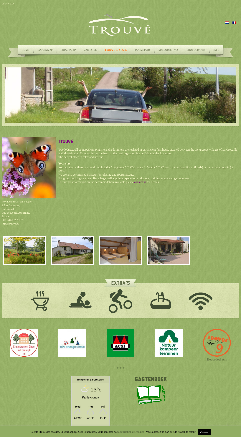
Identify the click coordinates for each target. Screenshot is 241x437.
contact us (140, 182)
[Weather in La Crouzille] (90, 406)
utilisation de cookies (132, 431)
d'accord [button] (204, 432)
